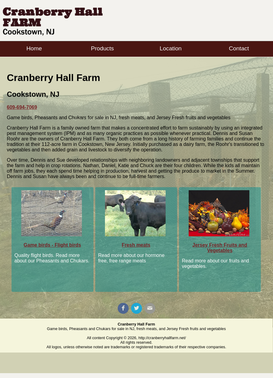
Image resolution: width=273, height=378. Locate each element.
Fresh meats (136, 245)
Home (34, 48)
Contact (239, 48)
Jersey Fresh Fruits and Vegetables (219, 247)
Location (171, 48)
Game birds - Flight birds (52, 245)
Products (102, 48)
